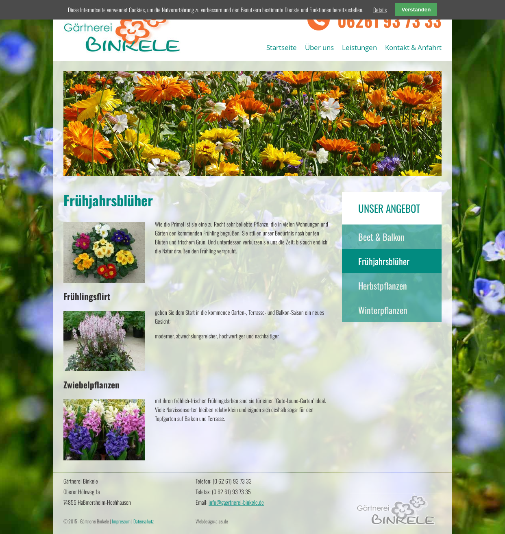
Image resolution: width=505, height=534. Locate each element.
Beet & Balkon (381, 236)
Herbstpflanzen (382, 285)
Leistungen (359, 47)
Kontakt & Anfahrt (413, 47)
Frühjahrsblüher (383, 261)
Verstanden (416, 10)
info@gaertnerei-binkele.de (236, 502)
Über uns (319, 47)
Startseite (281, 47)
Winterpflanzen (382, 309)
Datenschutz (143, 521)
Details (380, 9)
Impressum (121, 521)
